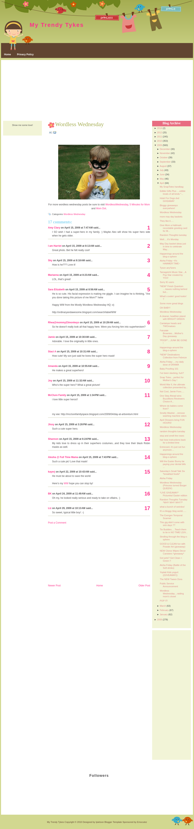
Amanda (53, 366)
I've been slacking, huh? (172, 373)
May (162, 179)
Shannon (53, 439)
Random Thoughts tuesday (173, 235)
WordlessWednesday (116, 204)
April (162, 183)
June (162, 174)
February (164, 610)
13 (147, 439)
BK (49, 493)
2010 (159, 141)
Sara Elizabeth (56, 289)
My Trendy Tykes (57, 25)
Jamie (51, 337)
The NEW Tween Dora (171, 579)
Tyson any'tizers (168, 268)
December (165, 149)
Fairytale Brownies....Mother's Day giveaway (171, 333)
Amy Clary (54, 227)
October (164, 157)
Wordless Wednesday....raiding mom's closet (172, 593)
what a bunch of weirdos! (172, 507)
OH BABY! (165, 307)
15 (147, 472)
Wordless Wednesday (79, 124)
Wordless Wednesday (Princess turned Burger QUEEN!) (173, 485)
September (165, 162)
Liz (49, 508)
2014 (159, 128)
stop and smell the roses (172, 435)
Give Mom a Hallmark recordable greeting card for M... (173, 228)
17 (147, 508)
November (165, 153)
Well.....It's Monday (169, 239)
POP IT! (164, 600)
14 (147, 457)
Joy (50, 380)
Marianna (53, 275)
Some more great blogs (171, 303)
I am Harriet (54, 245)
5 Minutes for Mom (139, 204)
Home (7, 54)
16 (147, 493)
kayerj (51, 471)
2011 (159, 136)
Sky (50, 260)
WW (66, 483)
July (162, 170)
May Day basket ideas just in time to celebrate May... (173, 246)
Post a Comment (57, 522)
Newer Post (54, 585)
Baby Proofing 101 (169, 369)
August (163, 166)
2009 (159, 145)
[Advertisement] (97, 90)
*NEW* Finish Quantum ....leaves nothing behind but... (173, 289)
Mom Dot (101, 208)
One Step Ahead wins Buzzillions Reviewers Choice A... (172, 399)
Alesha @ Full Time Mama (63, 457)
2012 (159, 132)
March (163, 606)
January (164, 614)
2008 (159, 619)
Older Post (144, 585)
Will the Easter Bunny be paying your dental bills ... (173, 464)
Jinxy (51, 424)
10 (147, 380)
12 (147, 424)
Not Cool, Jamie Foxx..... (172, 391)
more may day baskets (171, 216)
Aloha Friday (166, 478)
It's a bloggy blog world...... (173, 511)
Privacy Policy (25, 54)
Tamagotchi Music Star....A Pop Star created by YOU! (173, 275)
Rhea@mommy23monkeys (63, 322)
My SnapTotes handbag (171, 186)
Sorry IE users (167, 282)
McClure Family (57, 395)
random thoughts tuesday (172, 431)
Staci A (52, 351)
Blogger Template (113, 822)
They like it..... (167, 221)
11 (147, 395)
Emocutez (142, 822)
